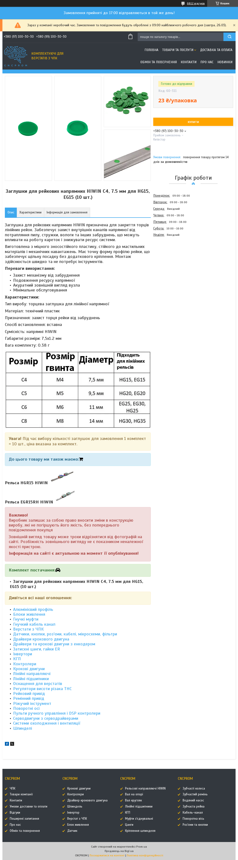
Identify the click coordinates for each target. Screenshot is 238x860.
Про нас (206, 62)
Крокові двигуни (29, 668)
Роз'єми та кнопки (195, 825)
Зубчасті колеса (194, 788)
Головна (151, 50)
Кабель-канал (193, 813)
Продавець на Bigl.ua (119, 851)
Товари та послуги (177, 50)
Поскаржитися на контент (107, 855)
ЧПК (12, 788)
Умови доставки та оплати (28, 806)
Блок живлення (78, 825)
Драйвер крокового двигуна (87, 800)
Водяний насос (193, 800)
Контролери (24, 664)
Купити (193, 122)
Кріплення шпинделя (140, 831)
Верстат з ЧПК (77, 819)
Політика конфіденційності (145, 855)
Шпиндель (74, 806)
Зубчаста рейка (193, 806)
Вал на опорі (134, 794)
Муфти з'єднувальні (139, 819)
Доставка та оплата (216, 50)
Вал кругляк (133, 800)
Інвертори (22, 654)
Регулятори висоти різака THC (43, 688)
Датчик (72, 831)
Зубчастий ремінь (195, 794)
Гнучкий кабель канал (35, 624)
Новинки (224, 62)
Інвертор (73, 813)
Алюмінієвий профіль (33, 609)
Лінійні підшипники (31, 678)
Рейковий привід (29, 693)
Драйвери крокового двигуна (41, 639)
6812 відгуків (196, 3)
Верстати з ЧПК (28, 629)
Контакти (188, 62)
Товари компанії (21, 794)
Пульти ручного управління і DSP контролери (56, 713)
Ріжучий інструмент (32, 703)
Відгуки (15, 813)
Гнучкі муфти (25, 619)
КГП (17, 658)
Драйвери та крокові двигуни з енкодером (54, 644)
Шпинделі (22, 728)
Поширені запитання (24, 819)
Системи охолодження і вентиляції (46, 723)
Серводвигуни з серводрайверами (45, 718)
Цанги (129, 825)
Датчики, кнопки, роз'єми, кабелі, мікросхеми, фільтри (65, 634)
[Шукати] (229, 37)
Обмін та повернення (158, 62)
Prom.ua (141, 846)
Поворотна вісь (193, 819)
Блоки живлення (29, 614)
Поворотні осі (26, 708)
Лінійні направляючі (32, 673)
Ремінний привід (28, 698)
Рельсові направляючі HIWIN (145, 788)
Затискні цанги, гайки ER (36, 649)
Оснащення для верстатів (37, 683)
